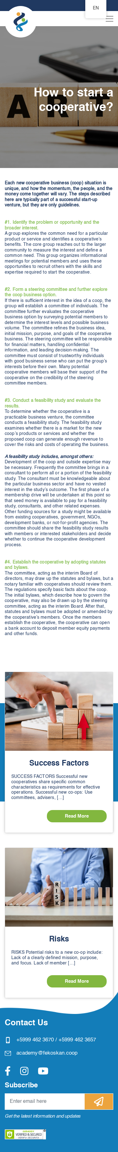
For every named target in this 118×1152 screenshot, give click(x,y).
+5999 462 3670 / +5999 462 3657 (56, 1040)
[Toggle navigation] (107, 20)
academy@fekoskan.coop (46, 1053)
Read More (77, 816)
